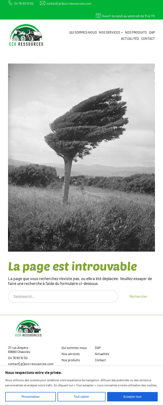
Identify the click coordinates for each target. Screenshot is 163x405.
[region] (81, 385)
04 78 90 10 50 (24, 3)
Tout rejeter (81, 396)
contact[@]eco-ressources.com (68, 3)
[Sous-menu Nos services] (122, 32)
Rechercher (138, 296)
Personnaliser (30, 396)
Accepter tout (132, 396)
